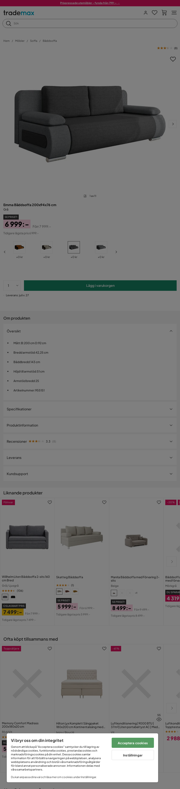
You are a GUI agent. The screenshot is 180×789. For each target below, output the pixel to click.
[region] (82, 757)
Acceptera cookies (133, 743)
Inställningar (133, 755)
